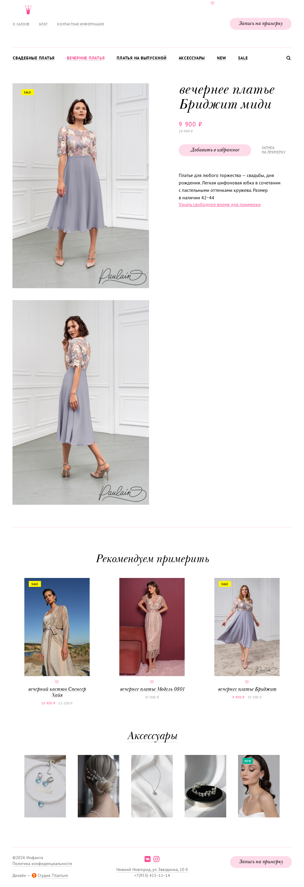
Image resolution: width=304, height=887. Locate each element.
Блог (43, 24)
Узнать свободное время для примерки (220, 204)
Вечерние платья (85, 58)
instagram (156, 859)
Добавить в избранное (215, 150)
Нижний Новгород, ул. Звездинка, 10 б (152, 869)
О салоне (21, 24)
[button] (80, 186)
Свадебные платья (34, 58)
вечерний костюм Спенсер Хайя (57, 638)
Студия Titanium (53, 875)
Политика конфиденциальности (42, 863)
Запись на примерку (261, 23)
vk (148, 859)
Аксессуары (192, 58)
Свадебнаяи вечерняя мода (152, 22)
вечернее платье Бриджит (247, 635)
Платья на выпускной (141, 58)
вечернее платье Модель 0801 (152, 635)
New (221, 58)
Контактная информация (80, 24)
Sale (243, 58)
